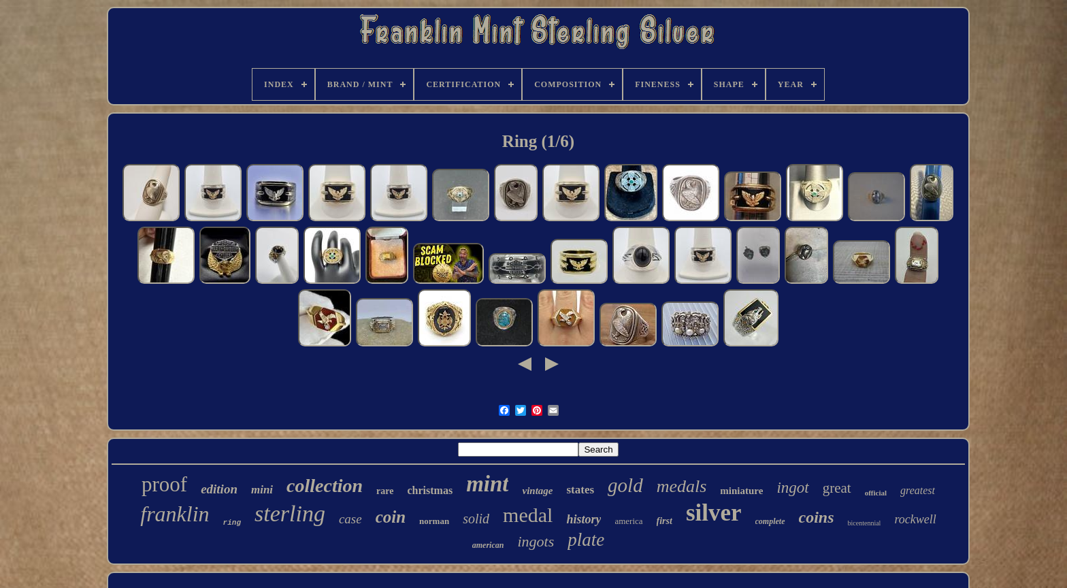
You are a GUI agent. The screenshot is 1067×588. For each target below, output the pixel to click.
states (580, 489)
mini (262, 489)
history (583, 519)
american (488, 545)
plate (586, 539)
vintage (537, 490)
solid (476, 518)
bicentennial (864, 523)
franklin (174, 514)
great (837, 488)
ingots (535, 541)
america (628, 521)
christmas (430, 490)
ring (232, 523)
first (664, 521)
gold (625, 485)
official (876, 493)
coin (391, 517)
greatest (917, 490)
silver (714, 513)
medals (682, 486)
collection (324, 485)
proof (164, 484)
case (350, 519)
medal (528, 515)
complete (770, 521)
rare (384, 491)
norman (434, 521)
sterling (290, 513)
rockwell (915, 519)
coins (816, 517)
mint (487, 484)
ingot (792, 487)
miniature (741, 490)
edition (219, 489)
